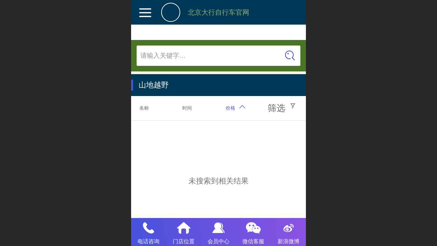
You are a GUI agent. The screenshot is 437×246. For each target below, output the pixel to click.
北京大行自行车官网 (218, 12)
